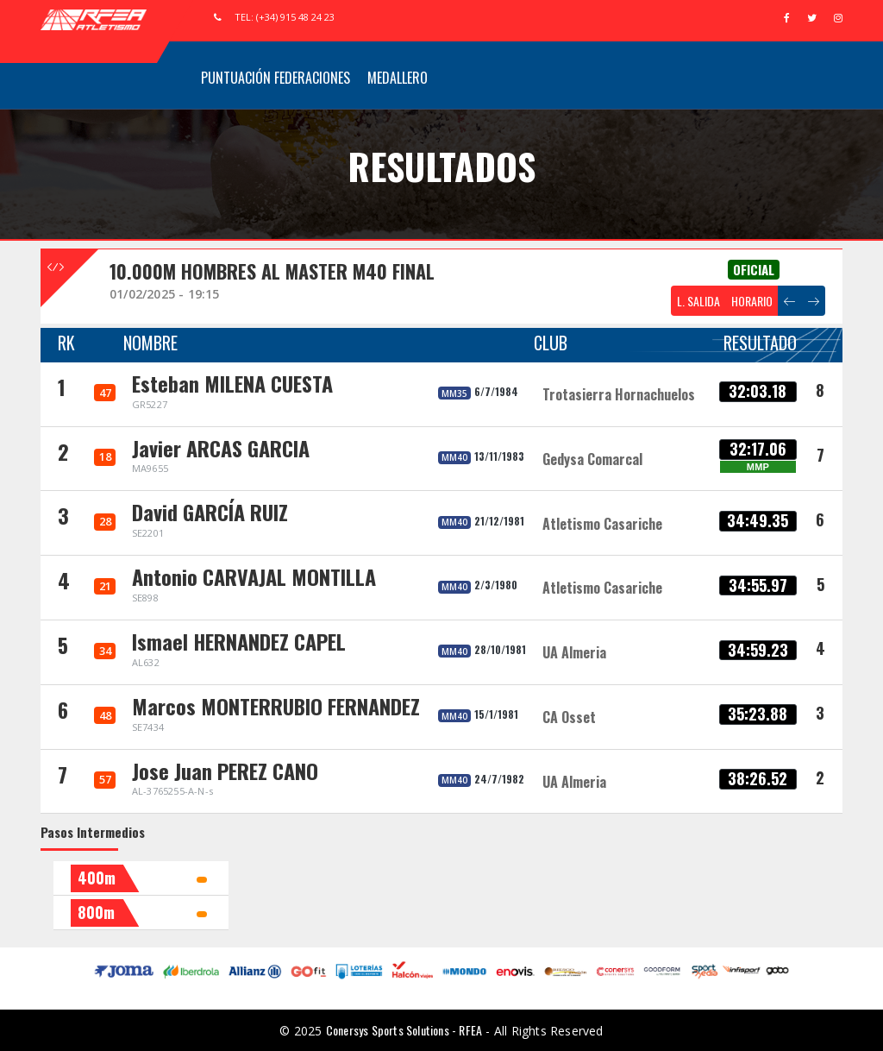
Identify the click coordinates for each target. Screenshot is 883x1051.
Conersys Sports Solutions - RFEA (404, 1030)
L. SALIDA (698, 301)
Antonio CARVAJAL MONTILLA (254, 576)
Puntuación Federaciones (275, 77)
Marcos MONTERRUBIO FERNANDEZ (276, 705)
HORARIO (752, 301)
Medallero (397, 77)
